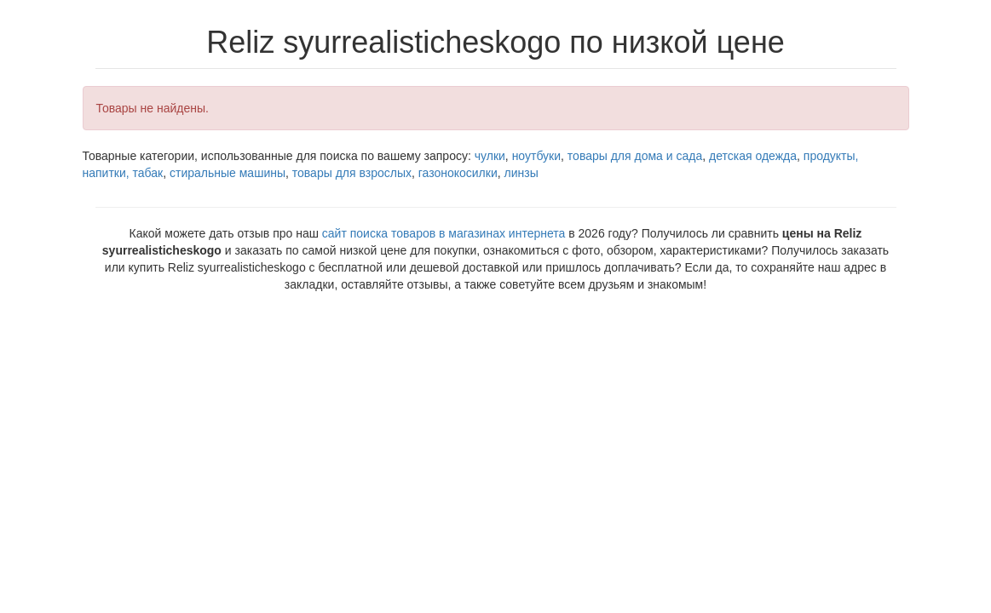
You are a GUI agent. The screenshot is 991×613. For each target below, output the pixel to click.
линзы (521, 173)
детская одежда (753, 156)
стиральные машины (227, 173)
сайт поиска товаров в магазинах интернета (444, 233)
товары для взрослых (352, 173)
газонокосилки (458, 173)
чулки (490, 156)
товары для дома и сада (635, 156)
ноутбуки (536, 156)
